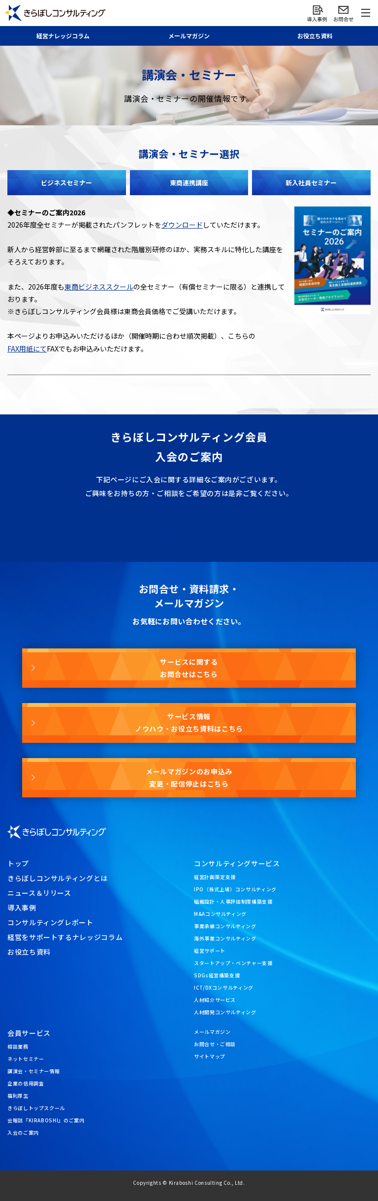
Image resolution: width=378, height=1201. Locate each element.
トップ (18, 863)
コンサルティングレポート (50, 922)
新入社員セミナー (311, 182)
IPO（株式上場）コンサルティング (235, 889)
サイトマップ (209, 1056)
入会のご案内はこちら (189, 528)
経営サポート (209, 950)
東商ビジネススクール (98, 287)
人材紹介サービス (215, 999)
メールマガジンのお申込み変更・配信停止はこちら (189, 777)
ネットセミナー (25, 1058)
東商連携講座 (189, 182)
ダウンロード (182, 225)
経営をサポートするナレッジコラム (65, 937)
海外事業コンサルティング (225, 938)
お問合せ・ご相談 (215, 1044)
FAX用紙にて (27, 348)
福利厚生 (18, 1095)
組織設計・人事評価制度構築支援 (233, 901)
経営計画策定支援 (215, 876)
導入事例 (21, 907)
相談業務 (18, 1046)
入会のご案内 (23, 1132)
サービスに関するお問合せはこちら (189, 668)
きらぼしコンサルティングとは (57, 878)
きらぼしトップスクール (36, 1108)
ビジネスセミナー (66, 182)
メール (189, 35)
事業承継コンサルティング (225, 926)
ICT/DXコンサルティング (223, 987)
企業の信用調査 (25, 1083)
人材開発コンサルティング (225, 1012)
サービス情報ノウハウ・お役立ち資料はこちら (189, 722)
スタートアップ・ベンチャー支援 (233, 963)
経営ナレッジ (63, 35)
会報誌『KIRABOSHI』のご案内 (46, 1120)
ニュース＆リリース (39, 893)
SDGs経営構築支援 (217, 975)
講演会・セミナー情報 (33, 1071)
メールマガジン (212, 1031)
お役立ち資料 (315, 35)
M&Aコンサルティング (220, 913)
